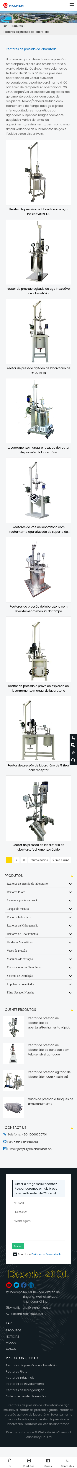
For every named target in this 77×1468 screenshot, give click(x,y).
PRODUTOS (14, 1330)
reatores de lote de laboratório (47, 1424)
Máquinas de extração (20, 958)
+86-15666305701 (34, 1314)
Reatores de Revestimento (22, 933)
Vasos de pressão (17, 950)
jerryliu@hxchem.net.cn (35, 1308)
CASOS (11, 1349)
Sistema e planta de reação (22, 900)
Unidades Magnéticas (19, 942)
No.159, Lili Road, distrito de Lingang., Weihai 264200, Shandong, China (41, 1297)
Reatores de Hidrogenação (22, 925)
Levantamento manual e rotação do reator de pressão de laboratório (39, 1419)
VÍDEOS (11, 1343)
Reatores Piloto (16, 891)
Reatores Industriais (19, 917)
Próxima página (39, 860)
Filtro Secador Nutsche (20, 992)
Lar (5, 26)
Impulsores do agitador (20, 984)
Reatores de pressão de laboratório (26, 32)
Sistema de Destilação (20, 975)
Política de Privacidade (46, 1254)
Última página (61, 860)
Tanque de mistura (18, 908)
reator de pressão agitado (39, 1410)
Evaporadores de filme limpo (24, 967)
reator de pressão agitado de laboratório (39, 1412)
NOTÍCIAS (12, 1336)
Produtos (17, 26)
